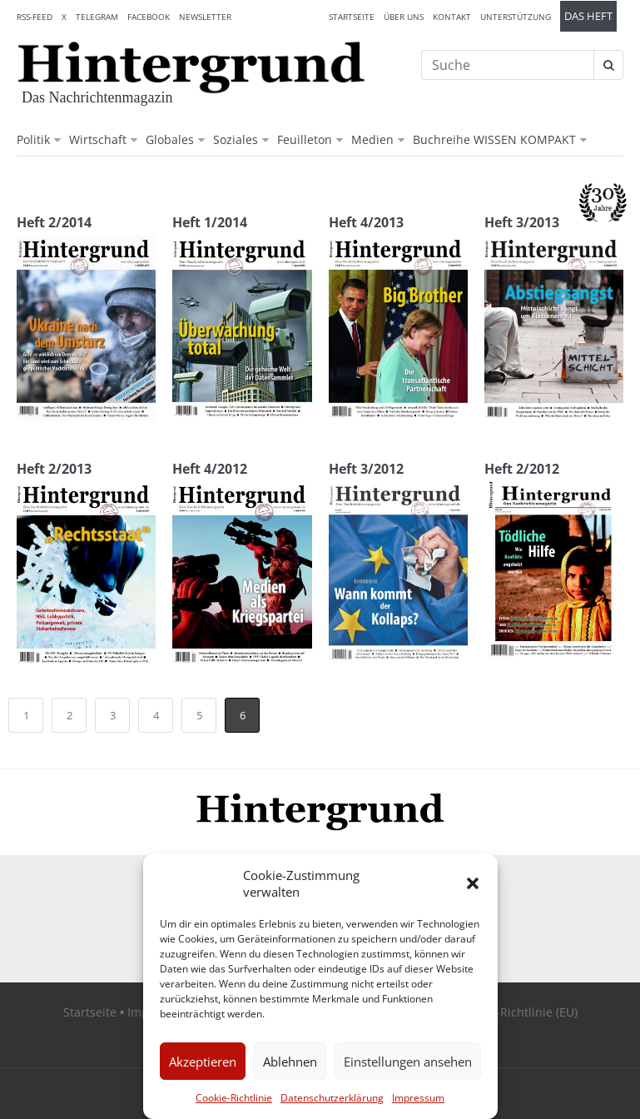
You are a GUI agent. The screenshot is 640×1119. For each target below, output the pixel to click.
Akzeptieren (202, 1061)
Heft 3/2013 (521, 222)
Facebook (148, 16)
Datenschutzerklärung (332, 1098)
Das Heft (588, 16)
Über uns (404, 16)
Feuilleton (304, 139)
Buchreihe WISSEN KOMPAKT (494, 139)
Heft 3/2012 (366, 469)
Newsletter (205, 16)
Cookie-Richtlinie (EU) (518, 1012)
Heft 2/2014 (54, 222)
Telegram (97, 16)
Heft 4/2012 (209, 469)
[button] (472, 883)
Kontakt (452, 16)
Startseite (352, 16)
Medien (372, 139)
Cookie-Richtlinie (234, 1098)
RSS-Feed (34, 16)
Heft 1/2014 (209, 222)
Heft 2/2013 (54, 469)
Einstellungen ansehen (408, 1061)
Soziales (235, 139)
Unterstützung (515, 16)
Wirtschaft (98, 139)
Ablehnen (290, 1061)
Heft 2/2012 (521, 469)
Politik (33, 139)
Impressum (418, 1098)
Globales (170, 139)
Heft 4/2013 (366, 222)
